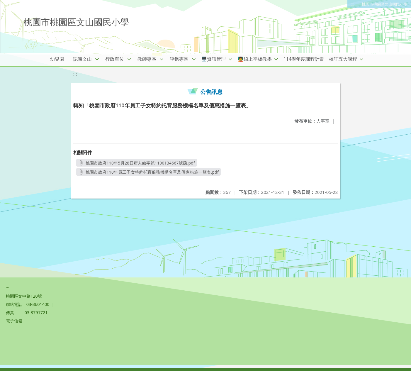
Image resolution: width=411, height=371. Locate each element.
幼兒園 (57, 59)
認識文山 (82, 59)
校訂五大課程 (343, 59)
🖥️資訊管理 (213, 59)
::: (352, 4)
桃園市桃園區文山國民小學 (384, 4)
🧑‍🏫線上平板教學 (255, 59)
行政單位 (114, 59)
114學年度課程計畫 (303, 59)
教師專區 (146, 59)
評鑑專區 (179, 59)
